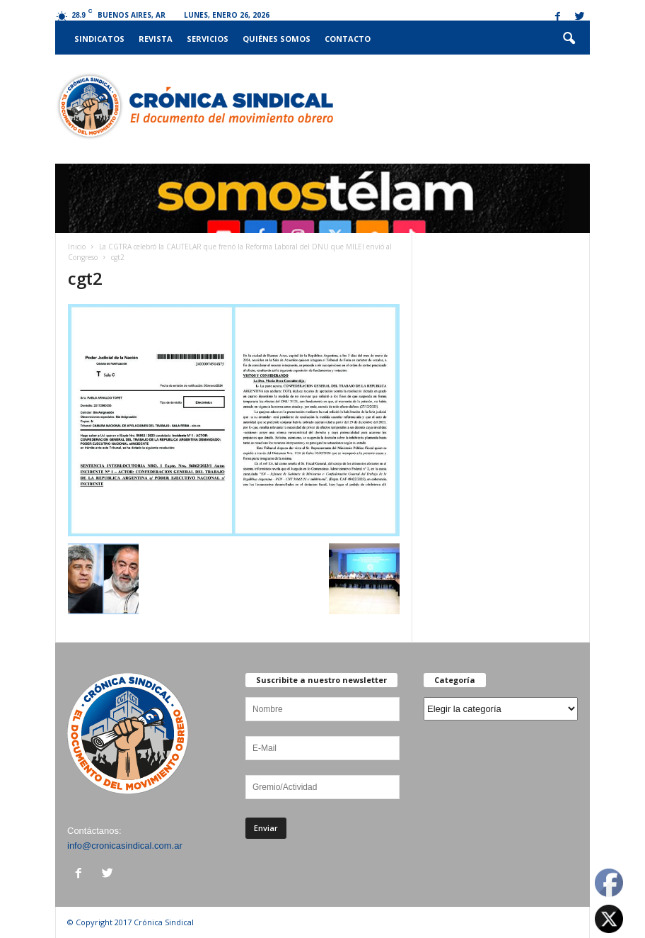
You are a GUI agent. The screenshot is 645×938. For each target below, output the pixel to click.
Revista (156, 38)
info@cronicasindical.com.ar (124, 845)
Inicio (77, 247)
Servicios (207, 38)
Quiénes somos (276, 38)
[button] (568, 39)
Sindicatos (99, 38)
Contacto (348, 38)
